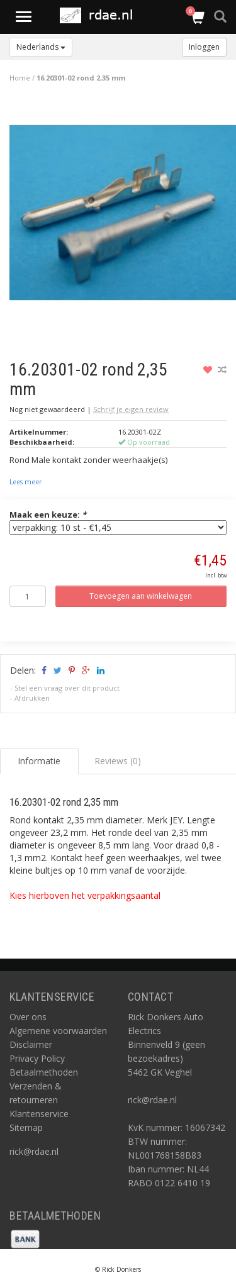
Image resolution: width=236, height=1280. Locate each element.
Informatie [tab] (39, 761)
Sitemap (26, 1127)
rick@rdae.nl (34, 1151)
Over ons (28, 1017)
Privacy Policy (37, 1058)
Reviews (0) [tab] (117, 761)
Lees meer (25, 481)
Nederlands (40, 47)
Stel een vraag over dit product (67, 688)
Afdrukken (32, 698)
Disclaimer (30, 1044)
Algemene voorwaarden (58, 1031)
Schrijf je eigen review (131, 409)
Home (19, 77)
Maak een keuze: (47, 514)
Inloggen (204, 47)
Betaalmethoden (43, 1072)
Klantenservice (39, 1114)
